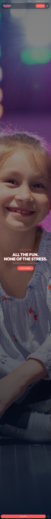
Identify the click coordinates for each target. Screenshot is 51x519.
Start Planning (25, 268)
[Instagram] (4, 1)
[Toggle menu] (47, 6)
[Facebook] (1, 1)
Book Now (40, 6)
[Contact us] (48, 516)
